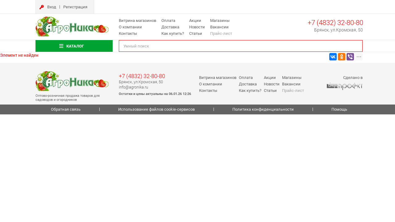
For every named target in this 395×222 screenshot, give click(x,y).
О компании (130, 27)
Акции (195, 20)
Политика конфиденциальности (263, 109)
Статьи (195, 33)
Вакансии (219, 27)
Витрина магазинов (137, 20)
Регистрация (75, 7)
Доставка (170, 27)
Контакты (128, 33)
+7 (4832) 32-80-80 (335, 23)
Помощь (339, 109)
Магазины (220, 20)
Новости (197, 27)
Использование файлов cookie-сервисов (156, 109)
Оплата (168, 20)
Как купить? (172, 33)
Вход (51, 7)
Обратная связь (66, 109)
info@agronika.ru (133, 87)
